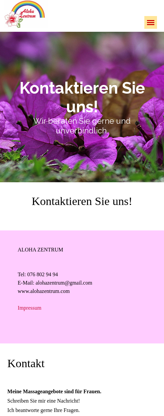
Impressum (29, 308)
